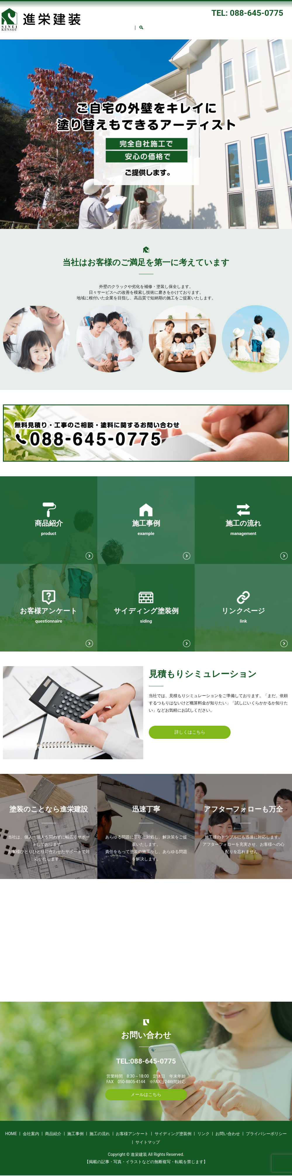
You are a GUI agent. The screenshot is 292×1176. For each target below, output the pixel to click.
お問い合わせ (174, 30)
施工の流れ (208, 22)
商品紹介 (149, 22)
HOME (94, 22)
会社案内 (120, 22)
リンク (143, 30)
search (201, 29)
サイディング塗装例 (106, 30)
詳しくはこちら (189, 732)
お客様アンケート (247, 22)
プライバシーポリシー (266, 1134)
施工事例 (177, 22)
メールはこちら (146, 1094)
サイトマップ (147, 1143)
